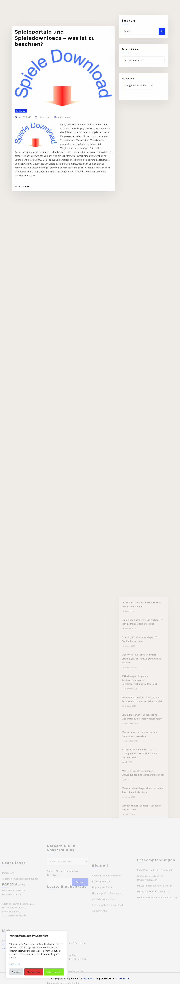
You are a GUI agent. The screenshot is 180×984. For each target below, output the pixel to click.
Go (161, 35)
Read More (20, 219)
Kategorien (128, 84)
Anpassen (16, 972)
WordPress (88, 978)
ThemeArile (123, 978)
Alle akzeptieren (54, 972)
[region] (37, 954)
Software (21, 143)
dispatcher (45, 149)
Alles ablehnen (33, 972)
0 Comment (64, 149)
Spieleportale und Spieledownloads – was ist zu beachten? (55, 71)
